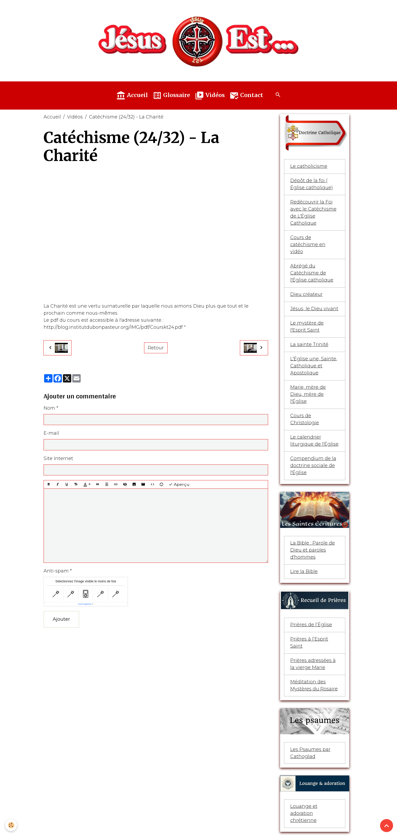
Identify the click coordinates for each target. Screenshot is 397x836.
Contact (246, 95)
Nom (49, 408)
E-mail (51, 433)
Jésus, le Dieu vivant (314, 309)
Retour (156, 348)
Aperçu (179, 484)
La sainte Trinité (309, 344)
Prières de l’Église (311, 625)
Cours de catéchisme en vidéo (307, 244)
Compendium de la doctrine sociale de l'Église (313, 465)
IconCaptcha (84, 604)
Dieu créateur (306, 294)
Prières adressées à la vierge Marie (313, 664)
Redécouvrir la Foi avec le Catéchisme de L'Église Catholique (313, 212)
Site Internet (58, 458)
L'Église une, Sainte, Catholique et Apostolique (313, 366)
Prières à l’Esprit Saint (309, 642)
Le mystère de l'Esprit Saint (307, 326)
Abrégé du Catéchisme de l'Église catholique (311, 273)
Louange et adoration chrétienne (303, 813)
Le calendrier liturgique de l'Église (314, 440)
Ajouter (61, 619)
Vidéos (210, 95)
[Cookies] (11, 825)
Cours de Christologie (304, 419)
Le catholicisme (308, 166)
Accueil (132, 95)
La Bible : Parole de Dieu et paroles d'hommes (312, 550)
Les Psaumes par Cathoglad (310, 753)
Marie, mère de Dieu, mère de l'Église (308, 394)
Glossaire (171, 95)
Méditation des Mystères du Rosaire (314, 685)
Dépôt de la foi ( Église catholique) (311, 184)
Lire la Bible (304, 571)
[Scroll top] (386, 825)
